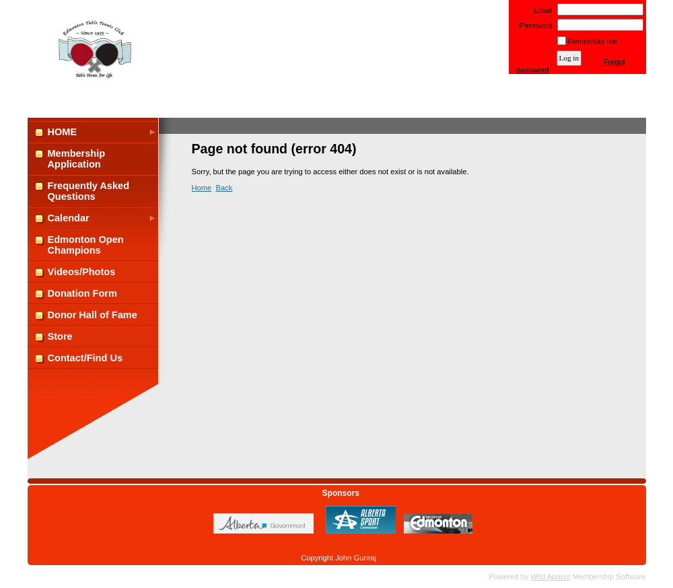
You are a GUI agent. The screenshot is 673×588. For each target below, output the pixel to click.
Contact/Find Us (85, 358)
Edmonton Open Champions (86, 245)
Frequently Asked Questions (89, 191)
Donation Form (82, 293)
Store (60, 336)
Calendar (69, 218)
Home (202, 188)
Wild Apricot (551, 577)
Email (540, 10)
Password (533, 26)
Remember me (593, 41)
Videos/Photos (82, 271)
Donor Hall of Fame (92, 314)
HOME (62, 131)
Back (224, 188)
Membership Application (77, 159)
